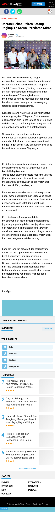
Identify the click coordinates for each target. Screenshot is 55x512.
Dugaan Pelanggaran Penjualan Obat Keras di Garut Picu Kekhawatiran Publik (21, 401)
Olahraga (6, 494)
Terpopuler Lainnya (27, 469)
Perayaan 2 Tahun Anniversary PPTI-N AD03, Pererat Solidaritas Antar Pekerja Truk (19, 384)
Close (4, 508)
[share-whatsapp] (19, 11)
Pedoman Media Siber (15, 504)
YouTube (37, 4)
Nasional (13, 353)
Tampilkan (48, 329)
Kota (11, 347)
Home (3, 19)
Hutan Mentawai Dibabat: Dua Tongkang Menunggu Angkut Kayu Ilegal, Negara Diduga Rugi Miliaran (21, 419)
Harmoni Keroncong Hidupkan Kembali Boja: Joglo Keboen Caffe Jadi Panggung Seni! (21, 454)
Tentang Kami (31, 504)
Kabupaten (14, 366)
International (35, 482)
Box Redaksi (43, 504)
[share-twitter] (12, 11)
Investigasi (7, 486)
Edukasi (12, 360)
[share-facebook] (6, 11)
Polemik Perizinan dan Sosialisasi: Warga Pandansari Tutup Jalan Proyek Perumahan (18, 437)
